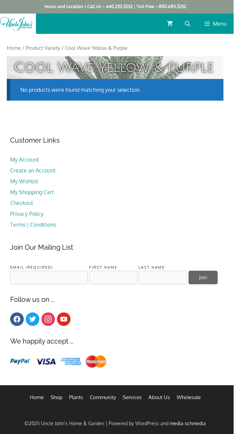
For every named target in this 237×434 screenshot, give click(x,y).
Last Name (152, 267)
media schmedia (188, 423)
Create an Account (33, 170)
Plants (76, 397)
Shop (56, 397)
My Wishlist (24, 181)
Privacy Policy (26, 213)
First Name (103, 267)
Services (132, 397)
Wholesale (189, 397)
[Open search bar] (188, 23)
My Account (24, 159)
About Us (159, 397)
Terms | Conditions (33, 224)
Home (14, 48)
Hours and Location (63, 6)
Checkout (21, 203)
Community (103, 397)
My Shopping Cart (32, 192)
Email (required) (31, 267)
